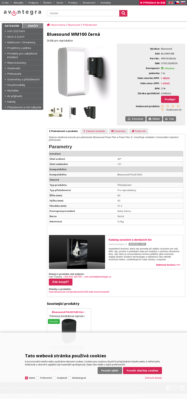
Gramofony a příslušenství (23, 79)
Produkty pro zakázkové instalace (22, 55)
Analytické (62, 377)
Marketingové (79, 377)
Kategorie (12, 25)
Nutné (32, 377)
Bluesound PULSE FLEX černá (69, 312)
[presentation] (63, 131)
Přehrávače (14, 73)
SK (182, 2)
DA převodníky (16, 85)
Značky (33, 25)
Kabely (11, 101)
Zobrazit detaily (153, 377)
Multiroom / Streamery (21, 42)
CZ (176, 2)
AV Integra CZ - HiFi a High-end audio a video (22, 13)
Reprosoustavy (16, 62)
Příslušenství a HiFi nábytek (24, 107)
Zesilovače (13, 68)
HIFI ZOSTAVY (16, 31)
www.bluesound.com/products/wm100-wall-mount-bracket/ (79, 291)
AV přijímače (14, 96)
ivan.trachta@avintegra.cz (97, 276)
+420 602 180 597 (72, 276)
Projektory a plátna (19, 48)
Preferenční (46, 377)
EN (170, 2)
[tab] (63, 131)
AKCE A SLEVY (16, 36)
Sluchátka (13, 90)
